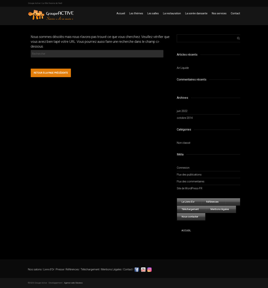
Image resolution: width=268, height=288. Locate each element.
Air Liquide (183, 67)
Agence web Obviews (73, 283)
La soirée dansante (196, 13)
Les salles (153, 13)
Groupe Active (34, 3)
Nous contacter (190, 216)
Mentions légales (219, 209)
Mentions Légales (111, 269)
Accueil (121, 13)
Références (212, 201)
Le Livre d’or (188, 201)
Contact (235, 13)
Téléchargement (190, 209)
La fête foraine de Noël (52, 3)
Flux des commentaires (190, 181)
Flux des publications (189, 174)
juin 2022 (182, 111)
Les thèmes (136, 13)
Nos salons (35, 269)
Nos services (219, 13)
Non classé (183, 142)
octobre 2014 (185, 117)
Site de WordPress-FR (189, 188)
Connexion (183, 167)
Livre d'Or (48, 269)
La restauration (172, 13)
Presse (60, 269)
